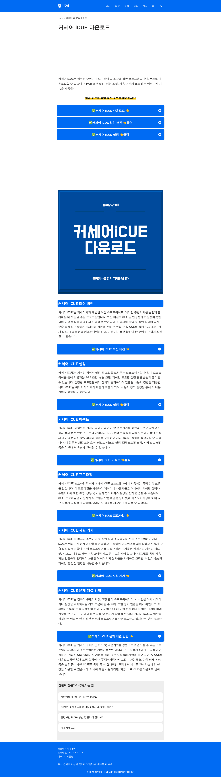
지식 (145, 6)
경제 (108, 6)
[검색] (161, 6)
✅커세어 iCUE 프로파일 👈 (110, 516)
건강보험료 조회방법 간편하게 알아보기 (82, 718)
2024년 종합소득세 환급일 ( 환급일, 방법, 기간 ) (87, 707)
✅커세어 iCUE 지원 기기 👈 (110, 576)
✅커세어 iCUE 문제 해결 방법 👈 (110, 637)
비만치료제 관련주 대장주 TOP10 (79, 697)
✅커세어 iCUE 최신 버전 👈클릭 (110, 122)
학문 (117, 6)
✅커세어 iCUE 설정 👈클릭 (110, 134)
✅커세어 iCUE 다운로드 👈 (110, 110)
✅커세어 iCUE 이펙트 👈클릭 (110, 460)
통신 (154, 6)
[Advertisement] (110, 53)
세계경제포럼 (68, 728)
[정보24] (63, 6)
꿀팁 (135, 6)
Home (60, 18)
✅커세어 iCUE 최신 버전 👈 (110, 349)
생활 (126, 6)
